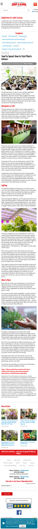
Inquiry (32, 463)
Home (9, 460)
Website (35, 9)
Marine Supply (8, 463)
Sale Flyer (17, 460)
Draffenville (24, 470)
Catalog (35, 11)
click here (29, 522)
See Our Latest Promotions (19, 501)
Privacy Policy (15, 526)
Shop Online (35, 4)
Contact (31, 465)
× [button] (36, 520)
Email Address (6, 486)
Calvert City (24, 477)
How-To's (22, 465)
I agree (22, 526)
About (25, 463)
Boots (18, 463)
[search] (14, 10)
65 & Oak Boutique (10, 465)
